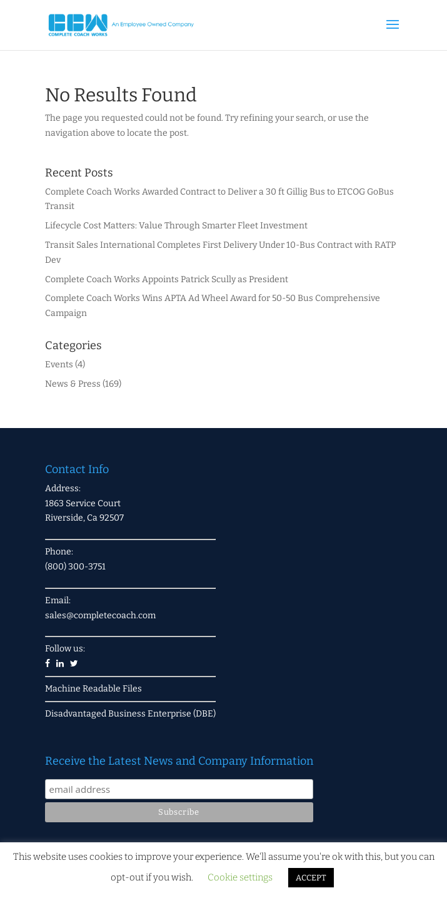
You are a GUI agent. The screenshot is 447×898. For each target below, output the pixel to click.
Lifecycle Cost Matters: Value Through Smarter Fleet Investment (176, 225)
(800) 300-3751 (75, 566)
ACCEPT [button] (311, 877)
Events (59, 364)
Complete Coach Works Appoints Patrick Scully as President (166, 279)
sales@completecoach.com (100, 615)
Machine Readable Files (93, 688)
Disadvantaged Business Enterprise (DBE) (130, 713)
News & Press (73, 384)
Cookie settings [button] (240, 877)
